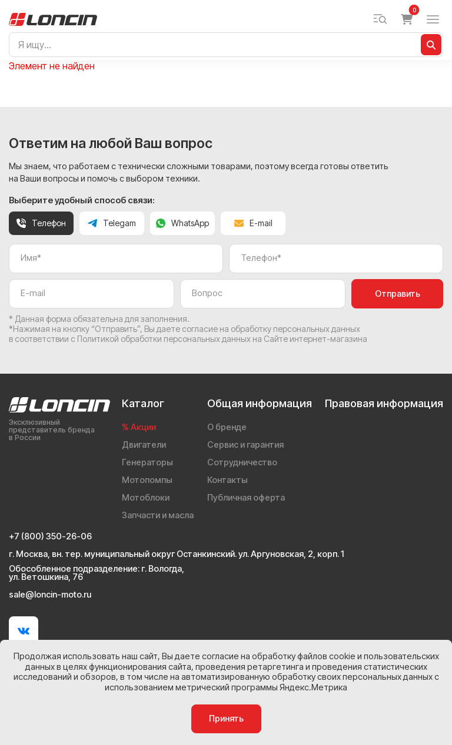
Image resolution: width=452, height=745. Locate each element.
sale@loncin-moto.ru (50, 594)
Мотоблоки (146, 497)
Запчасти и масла (158, 515)
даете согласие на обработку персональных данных (258, 329)
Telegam (112, 223)
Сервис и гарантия (245, 444)
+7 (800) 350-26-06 (50, 536)
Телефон (41, 223)
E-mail (253, 223)
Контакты (227, 480)
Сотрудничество (242, 462)
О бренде (227, 427)
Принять (226, 718)
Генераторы (147, 462)
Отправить (397, 293)
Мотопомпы (147, 480)
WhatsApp (182, 223)
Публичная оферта (246, 497)
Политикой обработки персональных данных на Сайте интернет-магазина (222, 339)
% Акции (139, 427)
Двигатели (144, 444)
